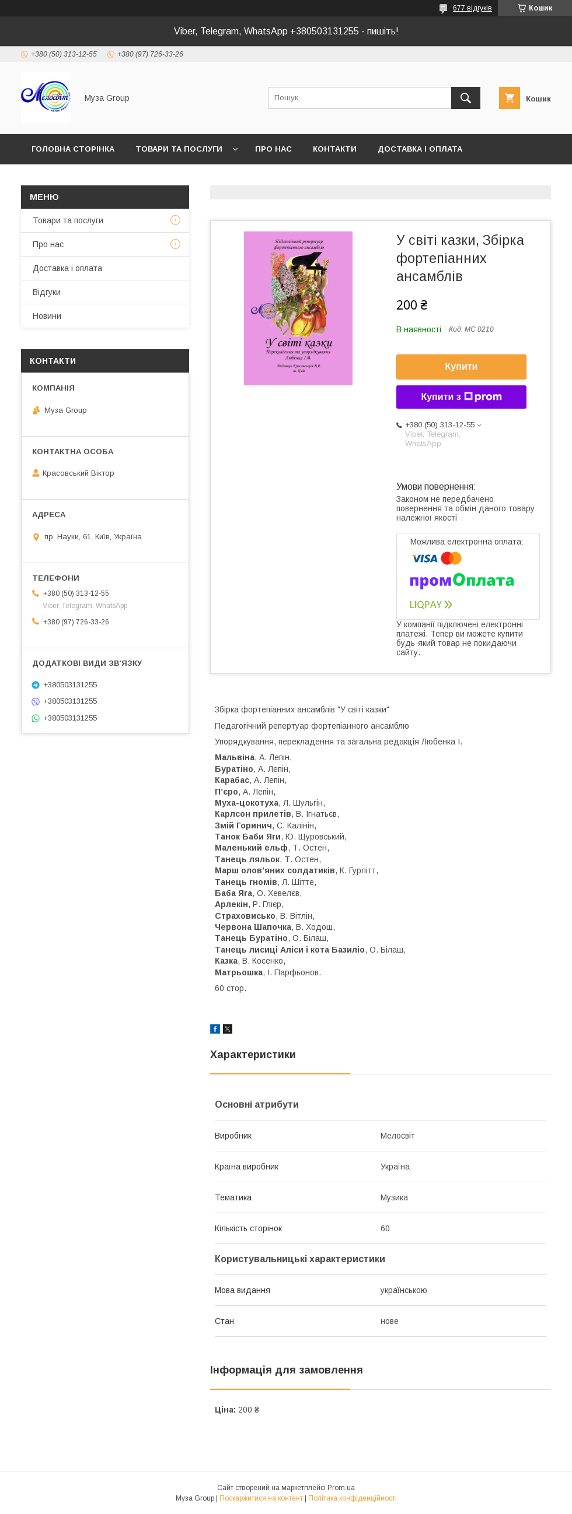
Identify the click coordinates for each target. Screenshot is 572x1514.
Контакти (335, 149)
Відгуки (47, 292)
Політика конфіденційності (352, 1498)
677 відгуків (472, 8)
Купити (461, 366)
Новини (47, 316)
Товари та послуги (178, 149)
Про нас (273, 149)
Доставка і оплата (420, 149)
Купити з (461, 397)
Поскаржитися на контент (261, 1498)
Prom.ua (341, 1488)
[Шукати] (465, 98)
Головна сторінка (73, 149)
